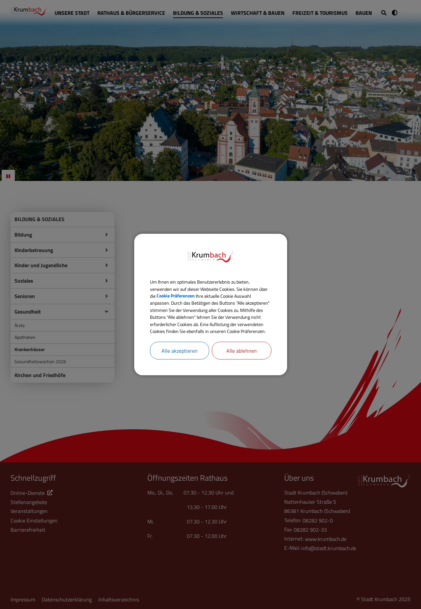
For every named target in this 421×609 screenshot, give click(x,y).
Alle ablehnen (241, 362)
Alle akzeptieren (179, 362)
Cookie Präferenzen (209, 287)
